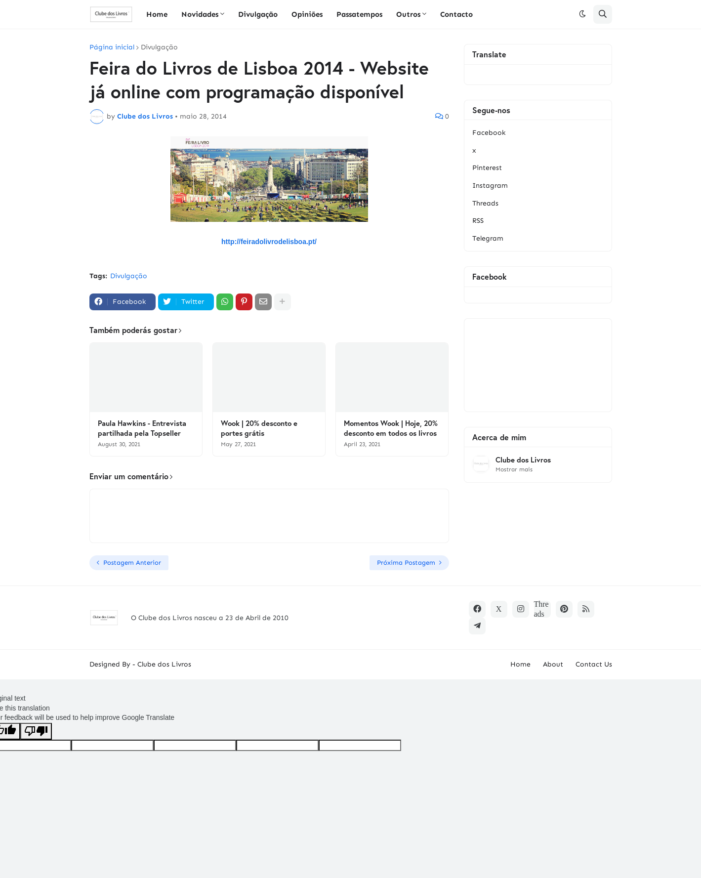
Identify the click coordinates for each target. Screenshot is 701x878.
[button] (582, 14)
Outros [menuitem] (408, 14)
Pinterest (487, 168)
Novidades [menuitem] (199, 14)
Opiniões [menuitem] (307, 14)
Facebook (488, 132)
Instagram (490, 185)
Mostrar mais (514, 469)
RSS (478, 220)
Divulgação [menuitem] (258, 14)
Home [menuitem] (156, 14)
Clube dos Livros (523, 459)
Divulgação (159, 47)
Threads (485, 203)
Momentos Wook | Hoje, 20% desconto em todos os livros (391, 428)
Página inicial (111, 47)
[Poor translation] (36, 731)
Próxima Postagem (406, 562)
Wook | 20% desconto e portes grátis (259, 428)
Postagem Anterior (132, 562)
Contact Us (594, 664)
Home (520, 664)
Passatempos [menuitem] (359, 14)
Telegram (487, 238)
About (553, 664)
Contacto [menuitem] (456, 14)
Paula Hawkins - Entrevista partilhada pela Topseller (142, 428)
